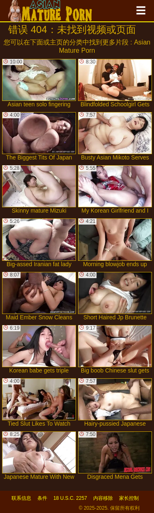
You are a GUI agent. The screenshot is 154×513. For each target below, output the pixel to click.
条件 (42, 498)
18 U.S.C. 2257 (70, 498)
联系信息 (21, 498)
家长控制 (129, 498)
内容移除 (103, 498)
